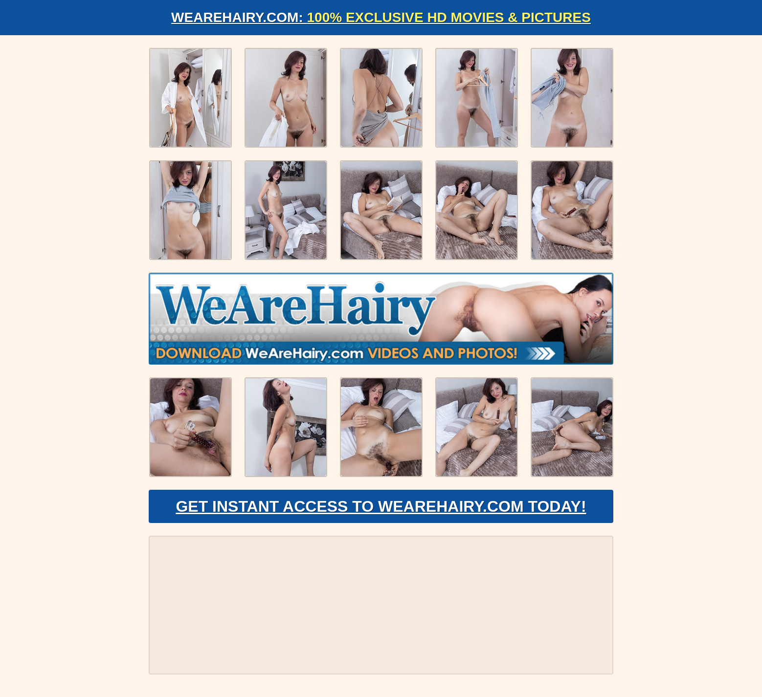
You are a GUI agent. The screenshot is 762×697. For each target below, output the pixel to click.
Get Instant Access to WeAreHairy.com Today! (381, 506)
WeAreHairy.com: (381, 17)
